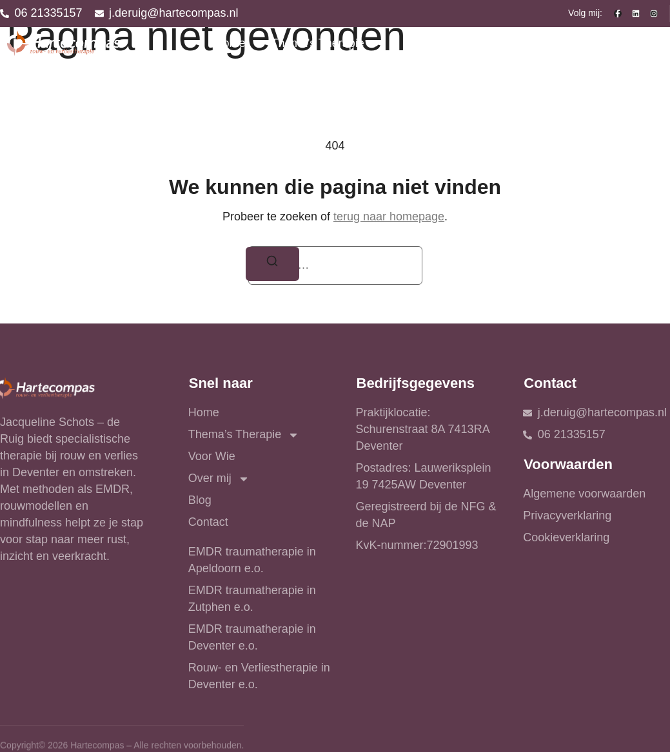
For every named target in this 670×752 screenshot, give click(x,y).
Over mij (511, 44)
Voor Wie (431, 43)
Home (229, 43)
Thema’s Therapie (326, 44)
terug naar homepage (388, 216)
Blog (579, 43)
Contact (637, 43)
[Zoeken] (273, 264)
